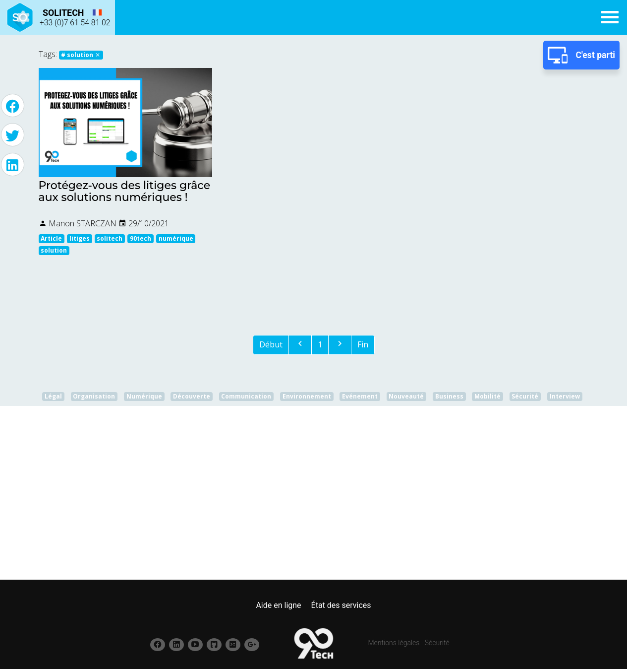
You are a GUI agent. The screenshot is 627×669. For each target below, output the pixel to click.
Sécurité (437, 643)
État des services (341, 605)
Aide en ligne (278, 605)
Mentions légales (394, 643)
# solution (81, 55)
